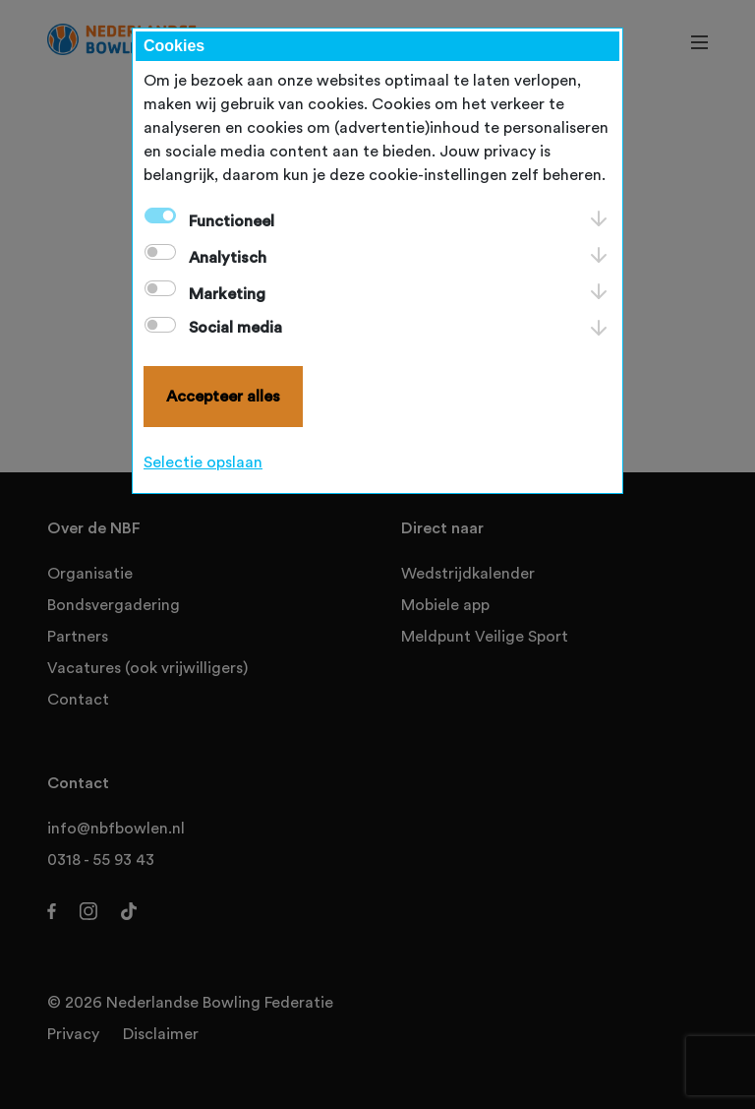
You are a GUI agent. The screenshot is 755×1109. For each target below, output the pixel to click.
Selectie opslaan (203, 462)
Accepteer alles (223, 396)
